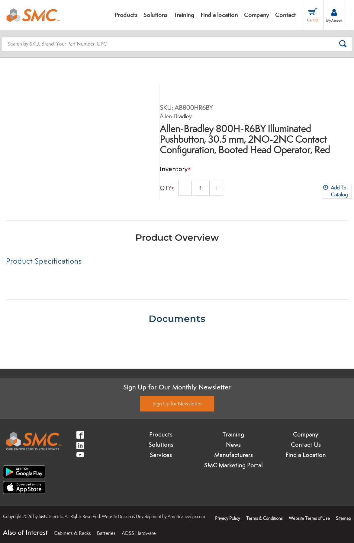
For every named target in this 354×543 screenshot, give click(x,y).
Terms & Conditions (264, 518)
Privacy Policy (227, 518)
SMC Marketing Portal (233, 465)
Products (160, 434)
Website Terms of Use (309, 518)
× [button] (80, 516)
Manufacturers (233, 455)
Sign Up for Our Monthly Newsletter (177, 387)
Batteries (106, 533)
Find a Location (305, 455)
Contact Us (306, 444)
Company (305, 434)
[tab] (91, 261)
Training (233, 434)
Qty (166, 184)
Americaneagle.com (186, 516)
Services (161, 455)
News (233, 444)
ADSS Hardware (139, 533)
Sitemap (343, 518)
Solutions (161, 444)
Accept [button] (40, 529)
